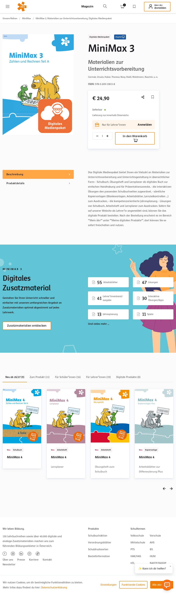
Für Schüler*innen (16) (68, 377)
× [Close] (170, 566)
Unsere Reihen (10, 18)
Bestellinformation (99, 556)
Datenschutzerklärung (54, 587)
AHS (152, 542)
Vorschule (155, 535)
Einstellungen (109, 584)
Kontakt (47, 559)
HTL (132, 563)
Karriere (33, 559)
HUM (153, 556)
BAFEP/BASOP (158, 563)
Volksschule (137, 535)
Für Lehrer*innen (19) (98, 377)
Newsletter (9, 564)
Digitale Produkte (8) (128, 377)
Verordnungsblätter (99, 542)
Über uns (8, 559)
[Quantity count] (102, 136)
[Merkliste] (153, 97)
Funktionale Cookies (133, 584)
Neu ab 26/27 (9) (14, 377)
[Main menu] (8, 6)
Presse (21, 559)
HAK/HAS (135, 556)
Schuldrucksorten (98, 549)
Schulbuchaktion (97, 535)
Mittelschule (137, 542)
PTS (132, 549)
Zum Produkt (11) (40, 377)
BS (151, 549)
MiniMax (26, 18)
